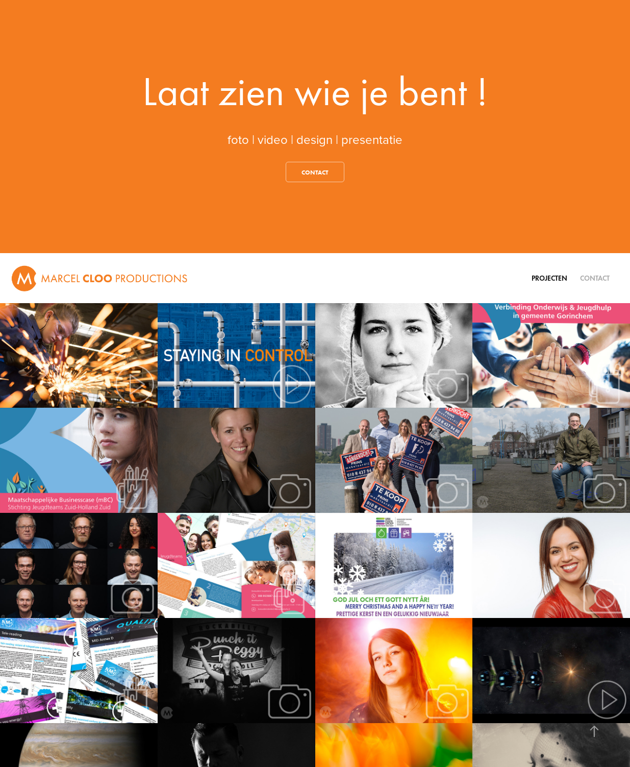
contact (315, 172)
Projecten (549, 278)
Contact (595, 278)
